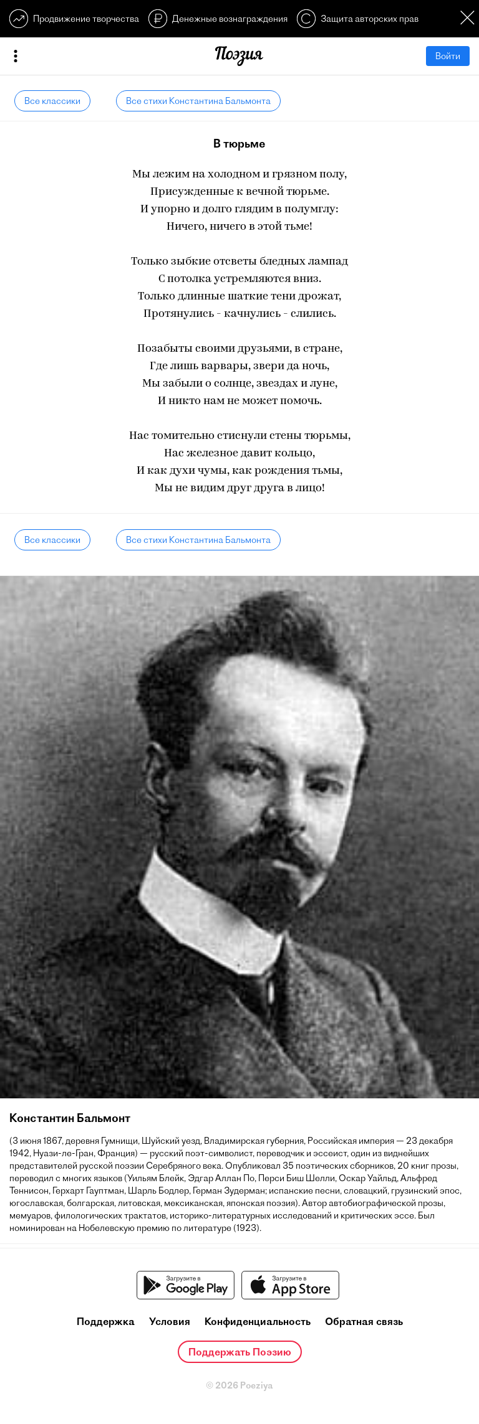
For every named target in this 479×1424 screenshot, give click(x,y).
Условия (169, 1321)
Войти (447, 56)
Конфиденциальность (258, 1321)
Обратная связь (364, 1321)
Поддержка (106, 1321)
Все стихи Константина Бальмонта (198, 100)
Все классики (52, 100)
